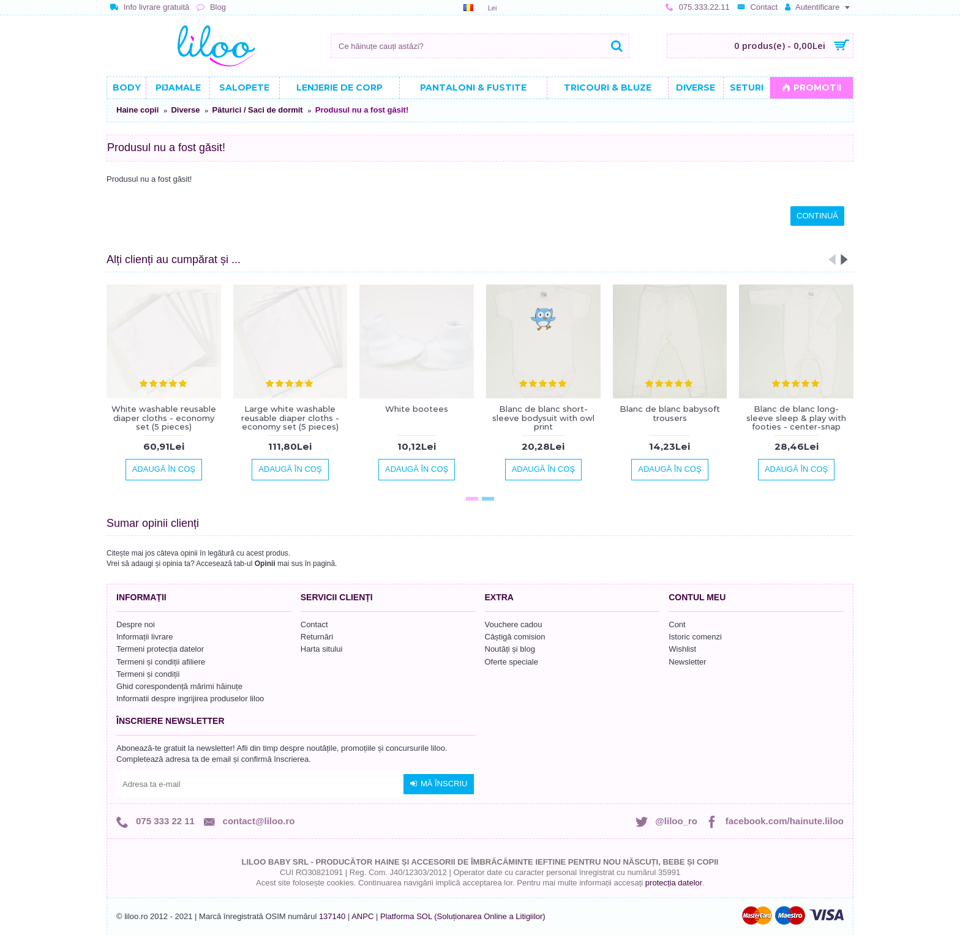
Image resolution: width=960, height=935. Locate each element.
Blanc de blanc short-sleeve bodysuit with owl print (543, 417)
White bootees (416, 409)
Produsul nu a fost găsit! (361, 109)
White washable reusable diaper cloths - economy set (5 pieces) (163, 417)
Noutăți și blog (510, 649)
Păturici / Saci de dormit (257, 109)
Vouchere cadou (513, 624)
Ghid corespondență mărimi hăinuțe (179, 686)
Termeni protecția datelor (160, 649)
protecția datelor (673, 882)
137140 (332, 916)
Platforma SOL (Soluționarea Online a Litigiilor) (463, 916)
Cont (677, 624)
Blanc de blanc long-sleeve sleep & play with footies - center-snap (796, 417)
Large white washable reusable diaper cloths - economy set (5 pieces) (290, 417)
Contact (314, 624)
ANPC (362, 916)
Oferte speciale (511, 661)
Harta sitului (322, 649)
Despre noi (135, 624)
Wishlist (682, 649)
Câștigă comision (515, 636)
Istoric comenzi (695, 636)
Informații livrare (144, 636)
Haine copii (137, 109)
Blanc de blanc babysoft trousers (670, 413)
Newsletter (687, 661)
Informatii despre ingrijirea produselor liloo (190, 698)
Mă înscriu (439, 784)
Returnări (317, 636)
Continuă (817, 215)
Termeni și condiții (147, 674)
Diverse (185, 109)
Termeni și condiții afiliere (160, 661)
